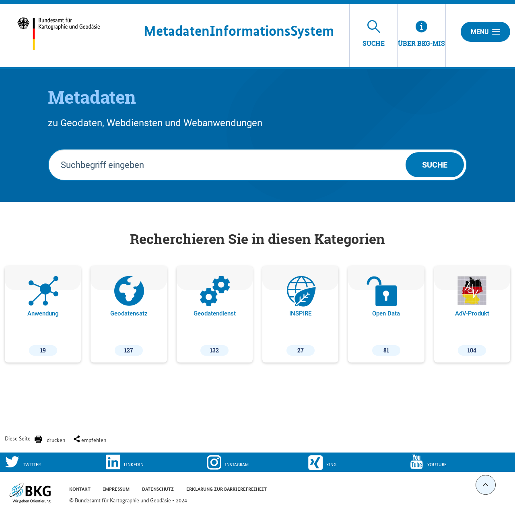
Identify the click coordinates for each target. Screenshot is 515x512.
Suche (434, 165)
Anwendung (43, 316)
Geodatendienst (215, 316)
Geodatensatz (129, 316)
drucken (56, 440)
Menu (485, 32)
